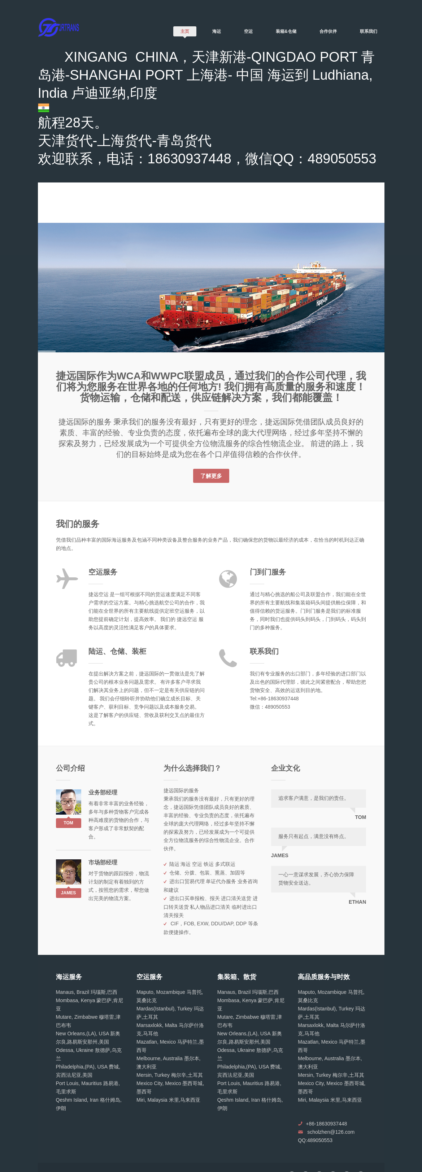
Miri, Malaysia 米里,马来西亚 (168, 1100)
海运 (216, 31)
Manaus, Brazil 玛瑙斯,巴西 (86, 992)
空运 (248, 31)
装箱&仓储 (286, 31)
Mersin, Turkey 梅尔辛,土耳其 (169, 1075)
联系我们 (368, 31)
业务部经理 (102, 792)
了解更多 (211, 476)
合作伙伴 (328, 31)
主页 (184, 31)
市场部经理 (102, 862)
